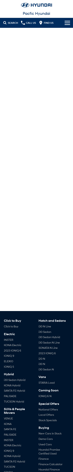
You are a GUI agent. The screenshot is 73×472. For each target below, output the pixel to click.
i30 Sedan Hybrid (15, 379)
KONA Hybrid (12, 385)
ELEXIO (8, 361)
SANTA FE (10, 429)
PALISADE (10, 396)
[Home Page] (36, 5)
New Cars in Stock (50, 433)
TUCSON (9, 466)
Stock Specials (48, 420)
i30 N (42, 364)
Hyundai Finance (49, 469)
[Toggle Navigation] (67, 23)
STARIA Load (47, 382)
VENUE (8, 418)
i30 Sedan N (46, 369)
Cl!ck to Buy (11, 326)
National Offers (48, 409)
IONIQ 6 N (45, 396)
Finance (44, 458)
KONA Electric (12, 345)
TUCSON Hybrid (14, 401)
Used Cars (45, 444)
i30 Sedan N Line (49, 342)
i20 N (42, 358)
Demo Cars (46, 438)
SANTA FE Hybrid (14, 390)
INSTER (8, 339)
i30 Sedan (45, 331)
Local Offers (46, 414)
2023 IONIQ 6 (12, 350)
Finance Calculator (50, 464)
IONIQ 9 (9, 355)
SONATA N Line (48, 347)
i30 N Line (45, 326)
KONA (7, 423)
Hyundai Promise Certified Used (49, 451)
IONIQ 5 (9, 366)
